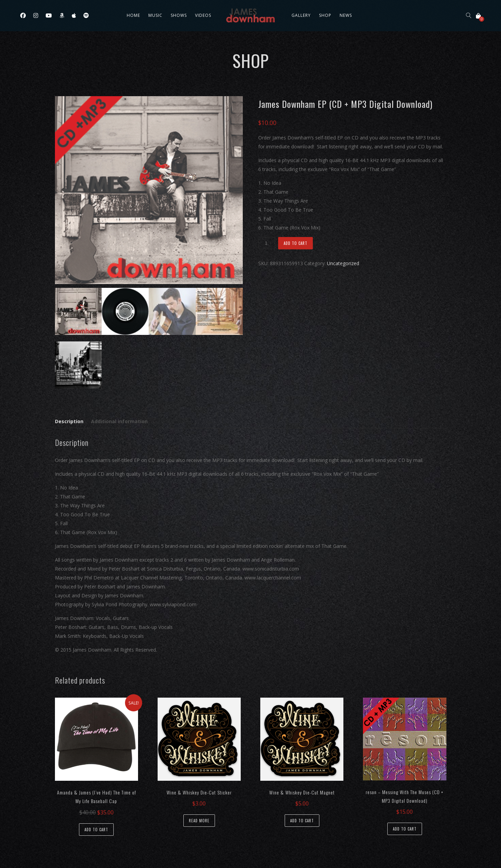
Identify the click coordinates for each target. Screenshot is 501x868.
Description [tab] (69, 421)
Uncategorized (343, 263)
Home (133, 15)
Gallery (301, 15)
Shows (179, 15)
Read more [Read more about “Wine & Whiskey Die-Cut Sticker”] (199, 820)
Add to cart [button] (96, 829)
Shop (325, 15)
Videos (203, 15)
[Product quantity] (266, 243)
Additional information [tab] (119, 421)
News (346, 15)
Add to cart (295, 243)
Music (155, 15)
